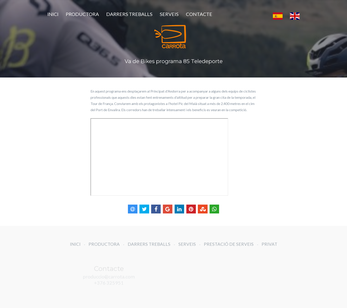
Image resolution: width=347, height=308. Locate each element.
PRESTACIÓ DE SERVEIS (229, 247)
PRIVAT (269, 247)
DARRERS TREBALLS (129, 14)
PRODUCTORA (82, 14)
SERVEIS (169, 14)
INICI (52, 14)
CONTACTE (199, 14)
